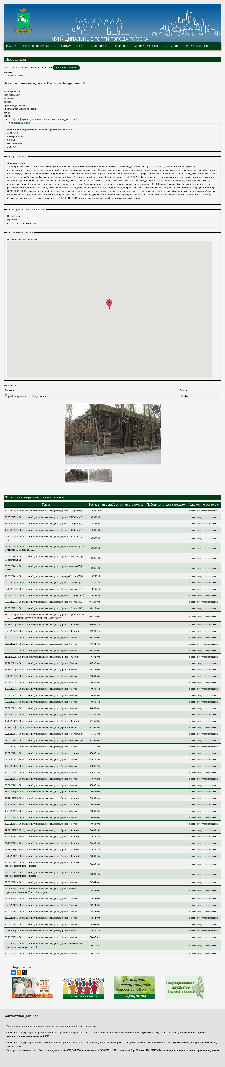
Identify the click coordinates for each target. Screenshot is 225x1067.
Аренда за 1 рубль (146, 45)
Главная (12, 45)
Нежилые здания (12, 94)
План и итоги (99, 45)
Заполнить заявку (66, 67)
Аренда (7, 101)
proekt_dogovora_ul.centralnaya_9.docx (27, 396)
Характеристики (19, 156)
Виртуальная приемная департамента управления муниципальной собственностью (51, 1026)
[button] (109, 304)
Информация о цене (20, 122)
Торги (80, 45)
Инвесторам (62, 45)
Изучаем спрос (197, 45)
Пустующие (172, 45)
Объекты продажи (36, 45)
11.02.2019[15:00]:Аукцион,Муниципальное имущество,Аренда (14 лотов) (40, 119)
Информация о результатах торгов (27, 209)
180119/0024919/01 (15, 75)
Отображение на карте (22, 232)
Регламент (121, 45)
